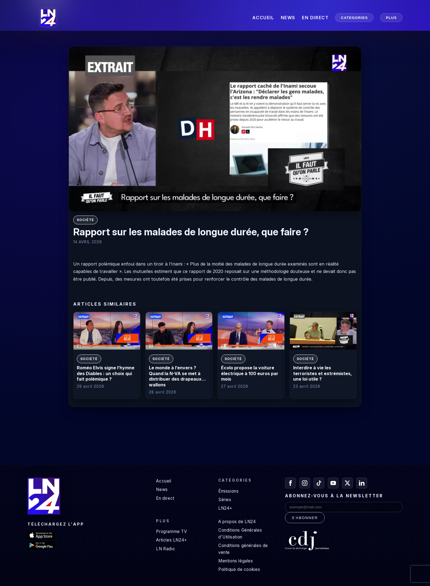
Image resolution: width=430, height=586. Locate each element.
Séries (224, 499)
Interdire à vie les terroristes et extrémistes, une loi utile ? (322, 373)
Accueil (163, 481)
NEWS (288, 17)
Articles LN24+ (171, 540)
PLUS (391, 18)
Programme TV (171, 531)
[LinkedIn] (361, 483)
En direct (165, 498)
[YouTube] (333, 483)
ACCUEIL (263, 17)
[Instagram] (304, 483)
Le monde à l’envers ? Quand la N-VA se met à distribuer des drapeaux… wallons (177, 376)
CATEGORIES (354, 18)
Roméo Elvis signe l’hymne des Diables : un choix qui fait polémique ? (105, 373)
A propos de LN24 (237, 521)
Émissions (228, 491)
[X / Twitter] (347, 483)
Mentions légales (235, 560)
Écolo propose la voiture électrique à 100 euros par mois (249, 373)
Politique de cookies (239, 569)
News (162, 489)
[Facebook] (290, 483)
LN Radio (165, 548)
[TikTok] (318, 483)
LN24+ (225, 508)
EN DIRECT (315, 17)
